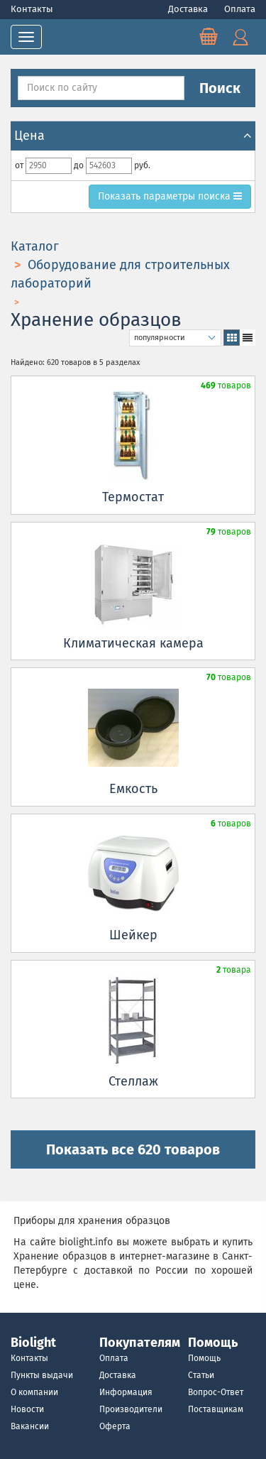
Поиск (219, 88)
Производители (130, 1409)
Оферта (115, 1426)
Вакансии (30, 1426)
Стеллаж (133, 1081)
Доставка (189, 9)
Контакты (32, 9)
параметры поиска (169, 196)
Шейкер (133, 935)
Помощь (204, 1358)
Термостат (133, 497)
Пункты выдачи (42, 1375)
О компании (34, 1392)
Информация (126, 1392)
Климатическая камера (133, 643)
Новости (27, 1409)
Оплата (239, 9)
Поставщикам (215, 1409)
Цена (133, 135)
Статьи (201, 1375)
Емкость (133, 789)
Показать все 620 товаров (133, 1149)
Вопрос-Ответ (215, 1392)
